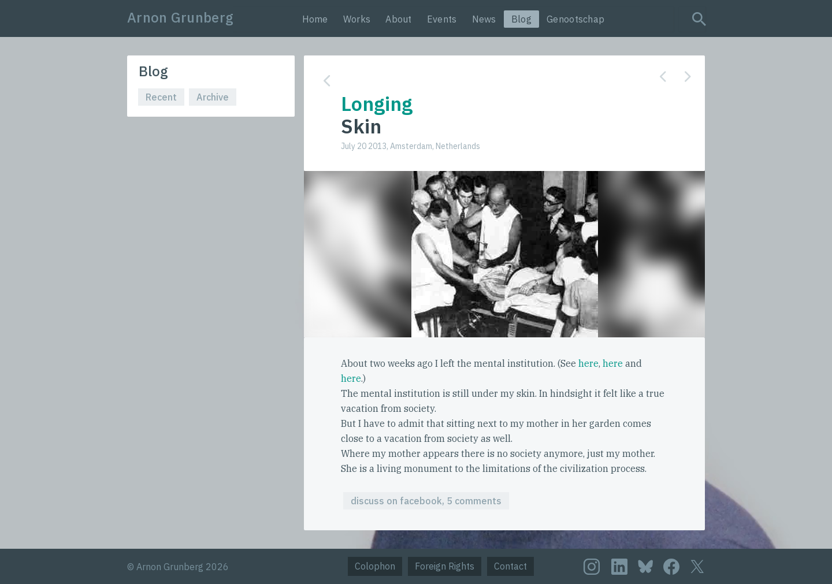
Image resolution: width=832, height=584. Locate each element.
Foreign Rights (444, 566)
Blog (521, 19)
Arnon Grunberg (180, 17)
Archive (212, 97)
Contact (510, 566)
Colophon (375, 566)
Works (357, 19)
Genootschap (575, 19)
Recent (161, 97)
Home (315, 19)
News (484, 19)
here (588, 363)
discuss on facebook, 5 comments (426, 501)
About (398, 19)
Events (442, 19)
